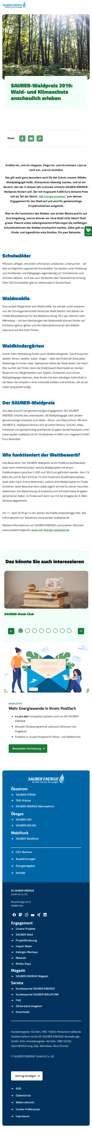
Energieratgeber (25, 866)
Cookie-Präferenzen (28, 1109)
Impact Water (24, 946)
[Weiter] (81, 631)
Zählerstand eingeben (29, 1006)
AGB (18, 1088)
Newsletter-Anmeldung (26, 748)
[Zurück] (11, 631)
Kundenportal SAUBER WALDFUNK (37, 994)
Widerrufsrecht (25, 1102)
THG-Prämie (23, 800)
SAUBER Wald (24, 934)
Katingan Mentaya (27, 952)
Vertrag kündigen (25, 1076)
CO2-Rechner (24, 852)
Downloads (23, 1012)
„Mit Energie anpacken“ (52, 196)
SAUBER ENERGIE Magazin (32, 976)
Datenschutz (23, 1095)
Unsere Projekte (25, 929)
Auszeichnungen (26, 859)
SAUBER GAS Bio (26, 825)
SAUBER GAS (24, 819)
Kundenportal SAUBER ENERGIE (35, 988)
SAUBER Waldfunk (27, 838)
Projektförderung (26, 940)
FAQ (18, 1000)
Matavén (21, 958)
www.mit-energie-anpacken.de (50, 530)
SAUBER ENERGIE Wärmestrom (35, 806)
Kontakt (20, 873)
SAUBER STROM (26, 794)
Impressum (22, 1116)
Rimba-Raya (23, 964)
